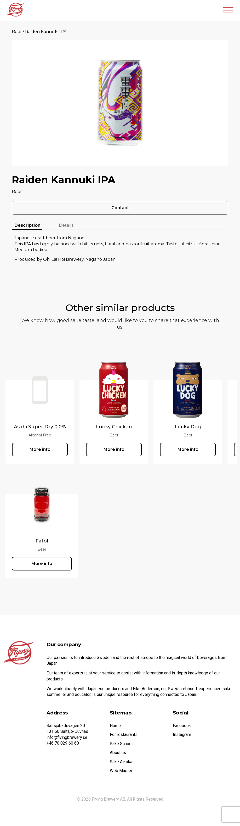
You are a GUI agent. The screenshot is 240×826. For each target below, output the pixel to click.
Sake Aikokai (121, 761)
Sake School (121, 743)
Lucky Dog (188, 427)
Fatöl (42, 541)
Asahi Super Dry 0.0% (40, 427)
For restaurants (124, 734)
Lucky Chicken (114, 427)
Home (115, 725)
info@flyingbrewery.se (67, 737)
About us (118, 752)
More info (40, 449)
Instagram (182, 734)
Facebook (182, 725)
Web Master (121, 770)
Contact (120, 207)
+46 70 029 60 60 (63, 743)
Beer (17, 31)
